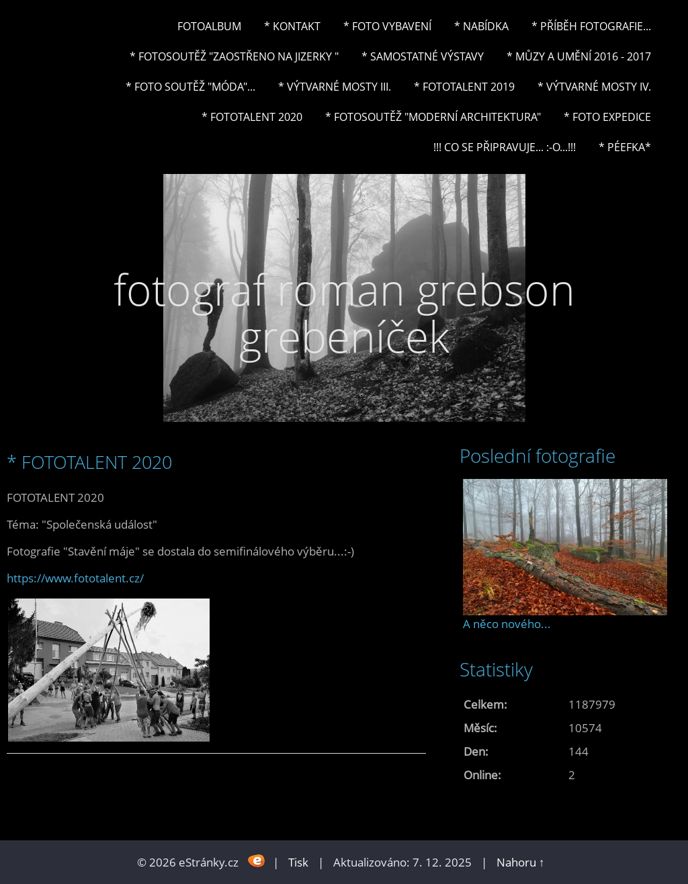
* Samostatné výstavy (422, 56)
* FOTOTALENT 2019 (464, 86)
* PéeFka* (625, 147)
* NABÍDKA (481, 26)
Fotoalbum (209, 26)
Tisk (298, 862)
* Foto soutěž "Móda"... (190, 86)
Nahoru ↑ (521, 862)
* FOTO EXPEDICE (607, 116)
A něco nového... (507, 623)
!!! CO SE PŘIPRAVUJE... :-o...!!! (504, 147)
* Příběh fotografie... (591, 26)
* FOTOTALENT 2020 (252, 116)
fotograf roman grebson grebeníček (344, 312)
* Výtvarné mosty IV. (594, 86)
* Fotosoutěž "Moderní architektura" (433, 116)
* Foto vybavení (387, 26)
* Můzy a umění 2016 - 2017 (579, 56)
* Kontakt (292, 26)
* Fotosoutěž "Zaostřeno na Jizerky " (234, 56)
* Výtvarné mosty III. (334, 86)
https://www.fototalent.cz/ (75, 578)
